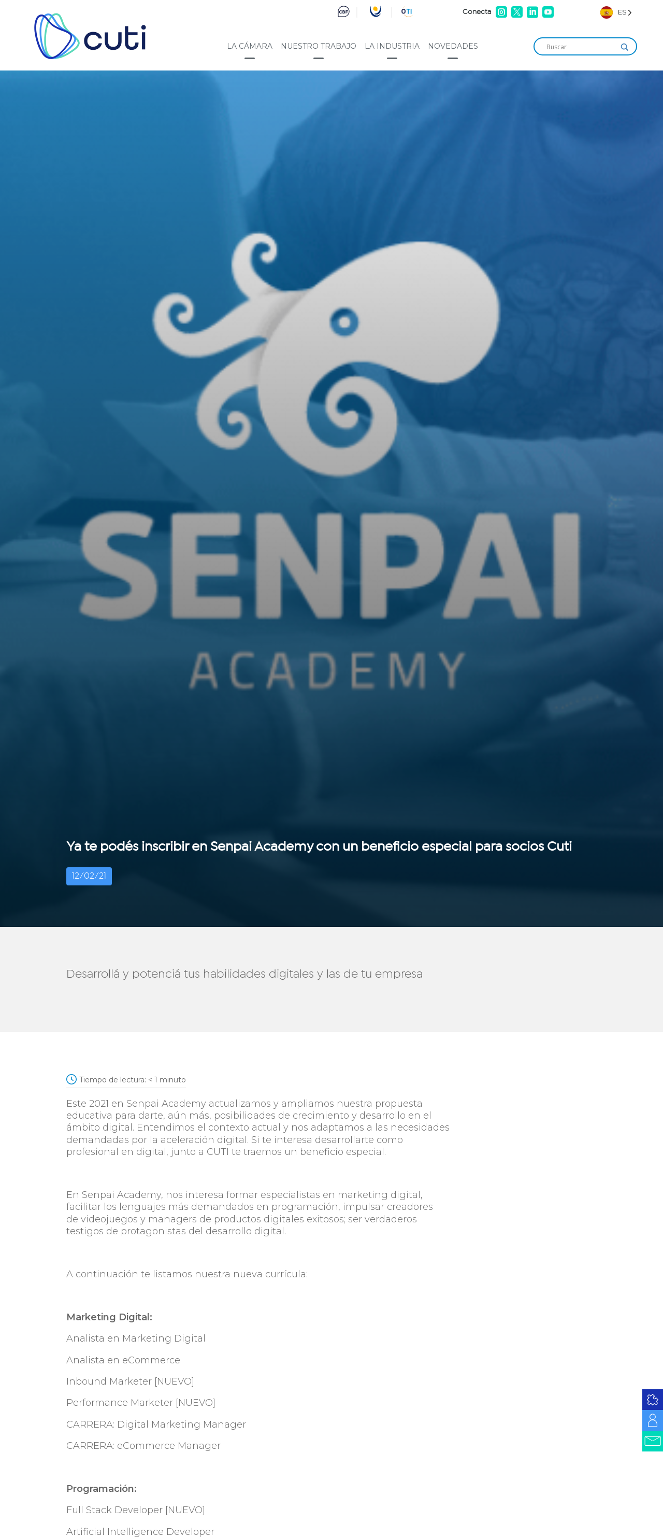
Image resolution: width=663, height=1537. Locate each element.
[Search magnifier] (624, 47)
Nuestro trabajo (318, 46)
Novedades (453, 46)
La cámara (249, 46)
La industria (392, 46)
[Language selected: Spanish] (616, 12)
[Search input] (580, 47)
